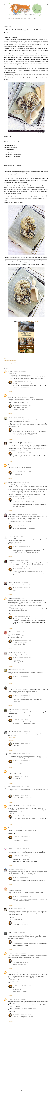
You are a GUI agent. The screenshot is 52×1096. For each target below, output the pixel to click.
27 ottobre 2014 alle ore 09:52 (22, 787)
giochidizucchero (12, 888)
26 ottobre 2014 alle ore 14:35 (28, 443)
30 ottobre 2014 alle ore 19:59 (20, 999)
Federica (10, 417)
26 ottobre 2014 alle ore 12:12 (20, 395)
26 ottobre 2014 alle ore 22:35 (23, 731)
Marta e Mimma (12, 754)
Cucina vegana (28, 19)
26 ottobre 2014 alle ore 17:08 (22, 482)
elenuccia (10, 869)
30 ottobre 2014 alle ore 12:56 (24, 985)
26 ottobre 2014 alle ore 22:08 (21, 709)
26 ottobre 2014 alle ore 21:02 (24, 569)
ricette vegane (13, 360)
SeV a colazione (12, 787)
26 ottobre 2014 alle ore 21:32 (18, 632)
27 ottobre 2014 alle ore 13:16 (24, 816)
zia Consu (15, 381)
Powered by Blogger (26, 1091)
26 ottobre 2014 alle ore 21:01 (24, 546)
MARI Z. (10, 932)
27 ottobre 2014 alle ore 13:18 (24, 877)
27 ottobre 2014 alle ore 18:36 (19, 932)
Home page (11, 19)
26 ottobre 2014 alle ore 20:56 (24, 429)
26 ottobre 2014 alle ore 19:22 (22, 560)
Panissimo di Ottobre (33, 321)
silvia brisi (10, 771)
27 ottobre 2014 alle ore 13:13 (24, 676)
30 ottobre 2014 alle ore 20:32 (24, 1014)
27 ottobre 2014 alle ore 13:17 (24, 855)
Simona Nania (11, 582)
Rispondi (10, 391)
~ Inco (9, 632)
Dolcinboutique (11, 560)
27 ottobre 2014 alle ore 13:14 (24, 695)
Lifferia (10, 652)
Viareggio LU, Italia (12, 363)
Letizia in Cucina (12, 848)
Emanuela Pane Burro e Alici (15, 806)
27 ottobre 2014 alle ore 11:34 (20, 828)
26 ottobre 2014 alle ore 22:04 (17, 670)
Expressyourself (12, 737)
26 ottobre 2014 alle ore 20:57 (24, 453)
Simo (9, 670)
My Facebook (11, 740)
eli (8, 536)
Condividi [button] (5, 358)
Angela (10, 909)
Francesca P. (11, 687)
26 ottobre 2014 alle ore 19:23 (22, 582)
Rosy (9, 598)
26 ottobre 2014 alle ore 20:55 (24, 381)
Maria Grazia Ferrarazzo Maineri (16, 514)
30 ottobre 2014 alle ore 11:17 (18, 972)
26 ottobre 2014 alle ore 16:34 (20, 465)
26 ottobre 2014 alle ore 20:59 (24, 499)
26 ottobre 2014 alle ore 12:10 (20, 371)
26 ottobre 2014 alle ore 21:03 (24, 616)
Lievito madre (19, 19)
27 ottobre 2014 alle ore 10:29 (29, 806)
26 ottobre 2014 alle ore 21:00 (24, 526)
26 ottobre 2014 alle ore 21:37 (19, 652)
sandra (10, 972)
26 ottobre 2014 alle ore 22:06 (21, 687)
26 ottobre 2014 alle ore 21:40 (24, 640)
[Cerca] (47, 4)
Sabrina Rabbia (12, 482)
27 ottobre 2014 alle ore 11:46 (23, 848)
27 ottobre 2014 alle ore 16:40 (18, 909)
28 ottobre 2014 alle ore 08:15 (24, 960)
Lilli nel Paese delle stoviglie (15, 443)
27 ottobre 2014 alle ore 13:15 (24, 743)
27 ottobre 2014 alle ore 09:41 (20, 771)
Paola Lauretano (12, 731)
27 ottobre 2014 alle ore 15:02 (23, 888)
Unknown (10, 371)
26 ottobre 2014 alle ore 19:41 (17, 598)
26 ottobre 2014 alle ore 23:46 (23, 753)
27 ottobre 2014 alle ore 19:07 (24, 922)
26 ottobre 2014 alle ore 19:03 (16, 536)
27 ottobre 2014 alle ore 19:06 (24, 896)
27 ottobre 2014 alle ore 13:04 (19, 869)
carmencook (11, 709)
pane (9, 360)
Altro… (35, 19)
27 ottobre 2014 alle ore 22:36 (20, 953)
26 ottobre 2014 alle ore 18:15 (31, 514)
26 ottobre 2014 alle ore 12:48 (19, 417)
